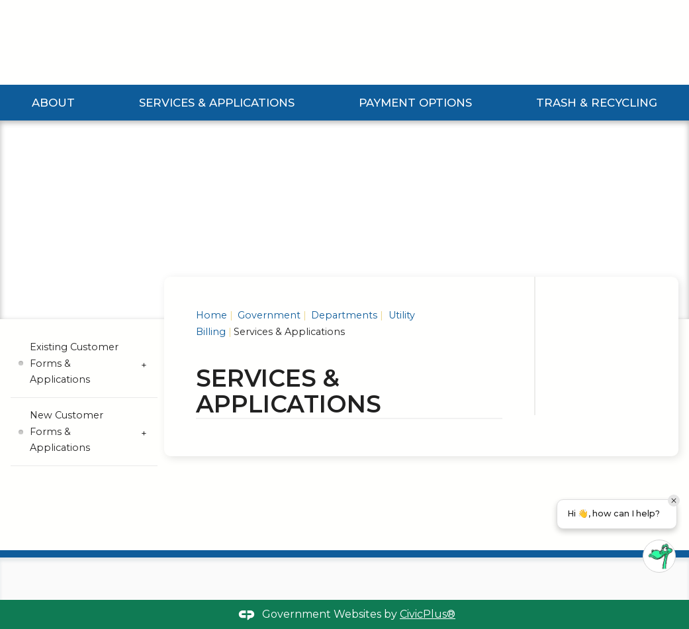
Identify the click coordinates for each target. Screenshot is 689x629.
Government (267, 315)
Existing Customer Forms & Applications (74, 363)
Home (211, 315)
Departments (342, 315)
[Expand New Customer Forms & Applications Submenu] (144, 432)
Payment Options (416, 102)
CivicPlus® (427, 614)
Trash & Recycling (596, 102)
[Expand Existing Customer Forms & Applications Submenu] (144, 364)
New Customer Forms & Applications (66, 431)
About (53, 102)
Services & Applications (217, 102)
